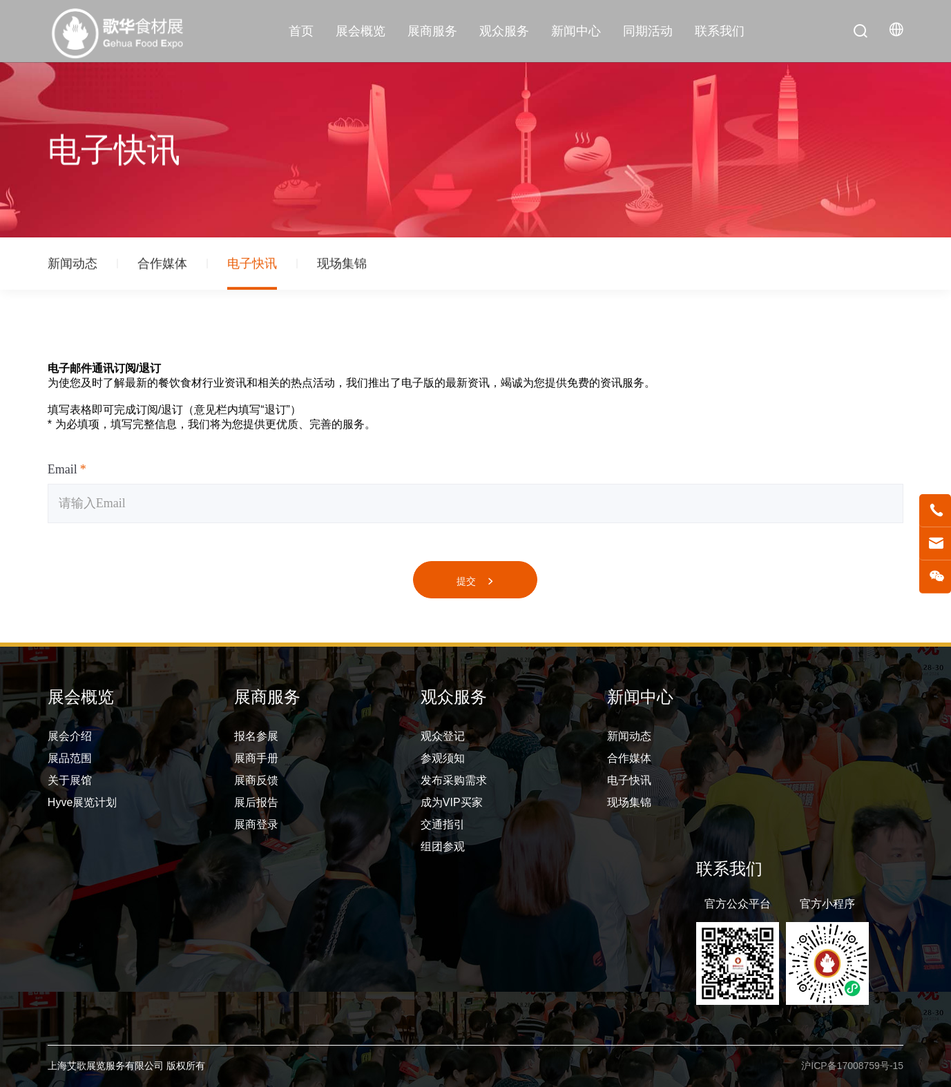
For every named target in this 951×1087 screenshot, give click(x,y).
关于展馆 (70, 780)
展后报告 (256, 802)
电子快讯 (252, 266)
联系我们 (720, 31)
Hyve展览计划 (82, 802)
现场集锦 (342, 266)
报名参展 (256, 736)
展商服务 (432, 31)
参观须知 (443, 758)
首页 (301, 31)
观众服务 (504, 31)
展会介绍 (70, 736)
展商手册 (256, 758)
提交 (475, 581)
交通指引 (443, 824)
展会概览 (360, 31)
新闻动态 (72, 266)
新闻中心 (576, 31)
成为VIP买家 (452, 802)
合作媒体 (162, 266)
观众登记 (443, 736)
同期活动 (648, 31)
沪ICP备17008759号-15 (852, 1065)
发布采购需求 (454, 780)
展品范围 (70, 758)
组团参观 (443, 846)
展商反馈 (256, 780)
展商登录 (256, 824)
